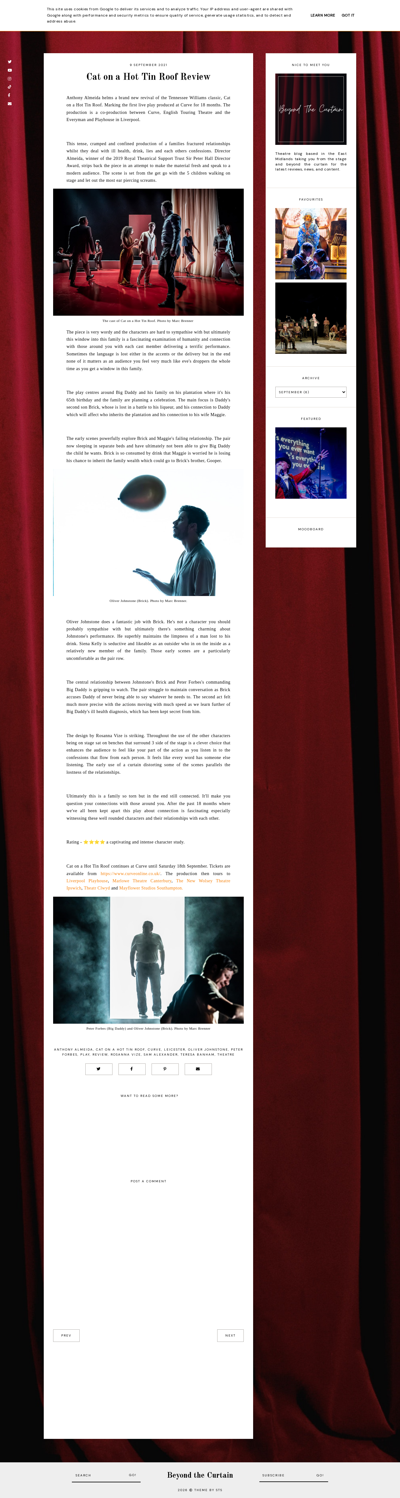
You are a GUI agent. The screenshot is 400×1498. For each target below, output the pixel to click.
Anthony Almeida (73, 1049)
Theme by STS (208, 1490)
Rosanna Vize (126, 1054)
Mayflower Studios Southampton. (151, 888)
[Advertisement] (148, 1385)
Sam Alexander (161, 1054)
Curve (154, 1049)
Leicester (174, 1049)
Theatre (226, 1054)
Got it (348, 15)
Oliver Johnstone (208, 1049)
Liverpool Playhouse (87, 881)
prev (66, 1335)
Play (85, 1054)
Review (100, 1054)
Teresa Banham (198, 1054)
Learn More (323, 15)
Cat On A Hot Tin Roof (120, 1049)
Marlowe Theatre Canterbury (142, 881)
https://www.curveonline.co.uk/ (130, 873)
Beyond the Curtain (200, 1476)
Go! (133, 1475)
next (230, 1335)
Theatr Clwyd (97, 888)
